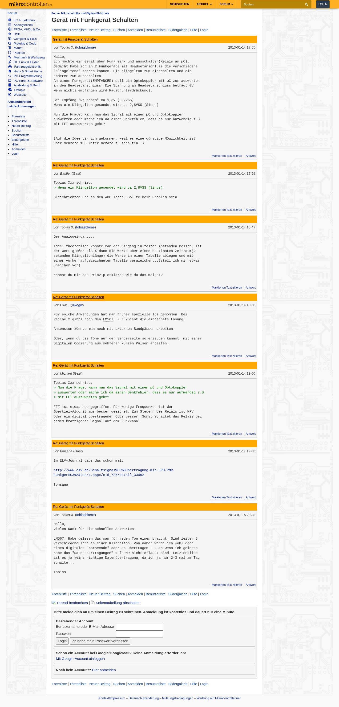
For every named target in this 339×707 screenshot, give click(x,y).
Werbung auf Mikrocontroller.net (218, 698)
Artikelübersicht (19, 101)
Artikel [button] (204, 4)
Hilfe (15, 144)
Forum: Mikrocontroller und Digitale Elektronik (80, 13)
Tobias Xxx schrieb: (73, 182)
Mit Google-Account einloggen (80, 659)
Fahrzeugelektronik (24, 66)
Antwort (251, 155)
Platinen (16, 52)
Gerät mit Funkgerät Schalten (75, 39)
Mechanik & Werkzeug (26, 57)
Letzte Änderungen (22, 106)
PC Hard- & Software (25, 81)
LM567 (108, 319)
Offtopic (16, 90)
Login (323, 4)
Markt (14, 48)
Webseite (17, 94)
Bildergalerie (20, 139)
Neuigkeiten (179, 4)
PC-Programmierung (25, 76)
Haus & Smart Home (25, 71)
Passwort (63, 634)
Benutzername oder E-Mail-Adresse (85, 626)
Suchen (17, 130)
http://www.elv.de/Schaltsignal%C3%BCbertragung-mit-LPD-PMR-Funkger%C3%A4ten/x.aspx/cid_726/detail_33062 (114, 472)
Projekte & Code (22, 43)
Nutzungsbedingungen (177, 698)
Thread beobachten (70, 603)
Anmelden (18, 149)
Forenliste (18, 116)
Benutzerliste (20, 135)
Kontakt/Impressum (111, 698)
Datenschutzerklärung (144, 698)
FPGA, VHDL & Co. (24, 29)
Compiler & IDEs (22, 39)
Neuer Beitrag (21, 126)
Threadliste (19, 121)
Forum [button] (227, 4)
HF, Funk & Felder (23, 62)
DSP (14, 34)
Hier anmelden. (104, 670)
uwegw (77, 305)
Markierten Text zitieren (227, 155)
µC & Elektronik (21, 20)
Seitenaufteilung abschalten (116, 603)
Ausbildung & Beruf (24, 85)
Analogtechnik (20, 25)
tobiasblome (85, 47)
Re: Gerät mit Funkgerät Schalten (78, 165)
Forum (12, 13)
